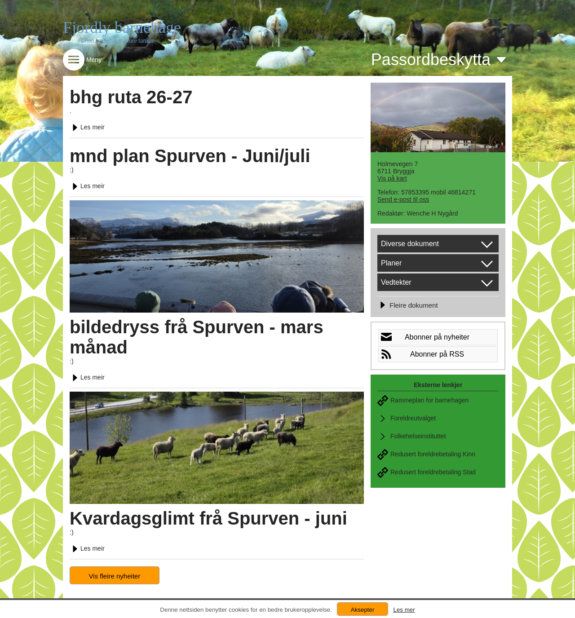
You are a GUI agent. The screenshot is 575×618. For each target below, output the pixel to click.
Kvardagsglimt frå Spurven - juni (208, 518)
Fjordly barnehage (122, 27)
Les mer (404, 609)
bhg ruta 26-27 (131, 97)
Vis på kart (392, 178)
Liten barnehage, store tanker (117, 40)
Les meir (87, 127)
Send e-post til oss (403, 199)
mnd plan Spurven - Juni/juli (190, 156)
